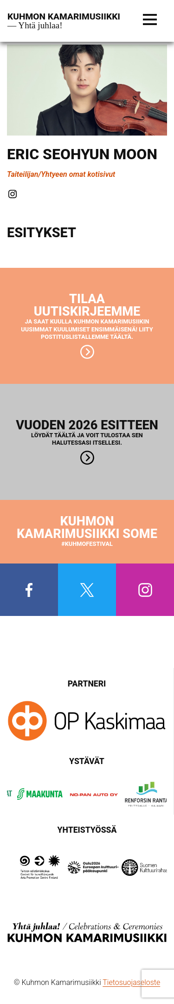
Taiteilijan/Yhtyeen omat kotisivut (61, 174)
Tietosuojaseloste (131, 982)
